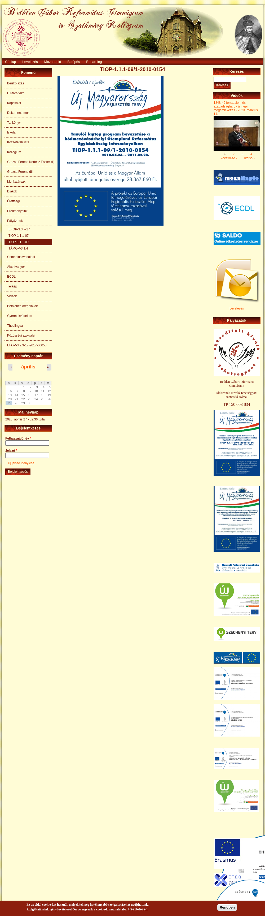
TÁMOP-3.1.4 (18, 248)
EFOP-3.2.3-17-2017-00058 (27, 345)
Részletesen (138, 910)
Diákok (12, 191)
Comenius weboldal (21, 257)
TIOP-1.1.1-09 (18, 242)
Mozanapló (52, 62)
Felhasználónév (18, 438)
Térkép (12, 286)
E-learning (94, 62)
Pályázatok (15, 221)
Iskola (11, 132)
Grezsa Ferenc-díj (20, 172)
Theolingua (15, 326)
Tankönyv (14, 122)
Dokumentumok (18, 113)
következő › (229, 158)
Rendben (227, 908)
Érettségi (13, 201)
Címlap (10, 62)
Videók (12, 296)
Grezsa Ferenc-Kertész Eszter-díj (29, 162)
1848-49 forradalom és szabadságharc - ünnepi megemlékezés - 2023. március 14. (236, 108)
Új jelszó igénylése (21, 463)
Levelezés (30, 62)
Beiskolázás (15, 83)
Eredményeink (17, 211)
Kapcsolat (14, 103)
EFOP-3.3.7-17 (19, 229)
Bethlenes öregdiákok (22, 306)
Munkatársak (16, 181)
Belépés (73, 62)
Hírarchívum (15, 93)
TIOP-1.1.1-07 (18, 236)
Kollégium (14, 152)
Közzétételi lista (18, 142)
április (28, 366)
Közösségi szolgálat (21, 335)
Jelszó (11, 451)
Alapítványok (16, 267)
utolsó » (249, 158)
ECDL (11, 276)
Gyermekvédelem (19, 316)
